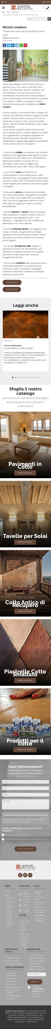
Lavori (22, 915)
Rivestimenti (39, 907)
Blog (36, 886)
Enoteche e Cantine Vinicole (24, 945)
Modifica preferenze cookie (10, 923)
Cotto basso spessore (13, 996)
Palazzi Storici (25, 934)
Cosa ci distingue (14, 967)
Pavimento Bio (11, 978)
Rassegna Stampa (9, 914)
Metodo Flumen (12, 981)
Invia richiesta (25, 849)
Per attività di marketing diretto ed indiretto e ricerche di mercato (25, 840)
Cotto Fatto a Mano (39, 898)
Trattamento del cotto (13, 987)
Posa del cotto (11, 984)
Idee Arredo (7, 40)
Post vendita (10, 999)
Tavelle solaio (25, 905)
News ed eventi (38, 893)
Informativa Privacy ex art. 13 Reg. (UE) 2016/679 (21, 817)
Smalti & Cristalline (27, 900)
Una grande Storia (12, 958)
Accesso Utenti (31, 1022)
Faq (7, 895)
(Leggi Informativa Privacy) (17, 1019)
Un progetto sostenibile (14, 964)
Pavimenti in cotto (26, 910)
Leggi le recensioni (10, 906)
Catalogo (24, 886)
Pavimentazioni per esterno (40, 911)
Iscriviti (35, 982)
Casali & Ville (25, 921)
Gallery (9, 910)
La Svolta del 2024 (13, 961)
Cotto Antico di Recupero (27, 894)
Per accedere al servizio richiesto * (17, 835)
